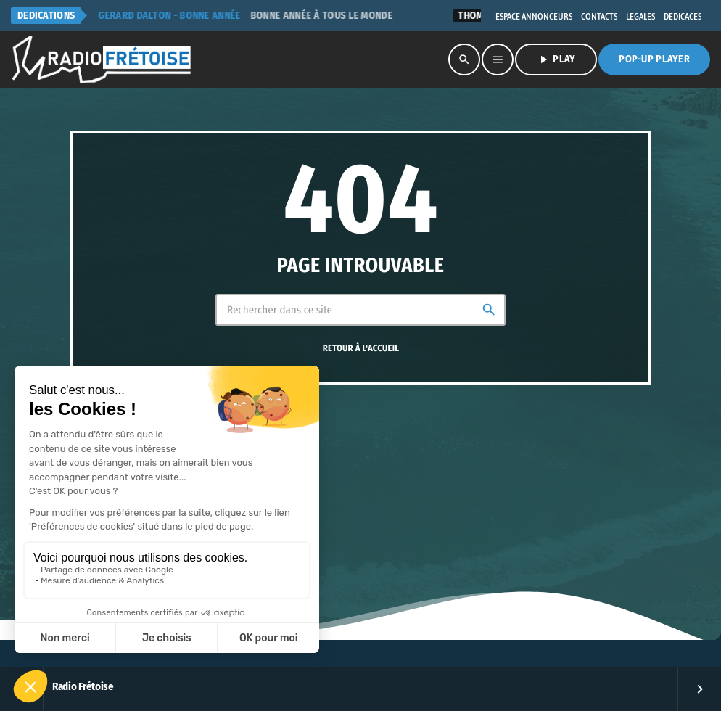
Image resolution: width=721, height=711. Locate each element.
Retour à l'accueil (361, 348)
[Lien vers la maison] (102, 59)
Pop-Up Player (654, 59)
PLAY (556, 59)
